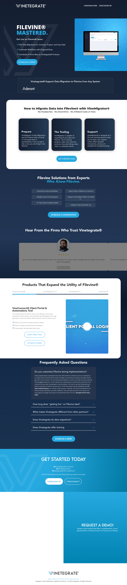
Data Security (74, 579)
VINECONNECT (73, 481)
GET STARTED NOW (66, 158)
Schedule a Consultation (63, 214)
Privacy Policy (64, 579)
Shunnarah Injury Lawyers (63, 267)
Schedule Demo (34, 343)
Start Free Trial (34, 334)
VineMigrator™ (50, 291)
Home (50, 579)
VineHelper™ (74, 291)
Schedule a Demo (63, 439)
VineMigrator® (90, 6)
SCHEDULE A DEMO (26, 62)
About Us (56, 579)
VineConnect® (105, 6)
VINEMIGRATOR (54, 481)
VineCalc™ (103, 291)
